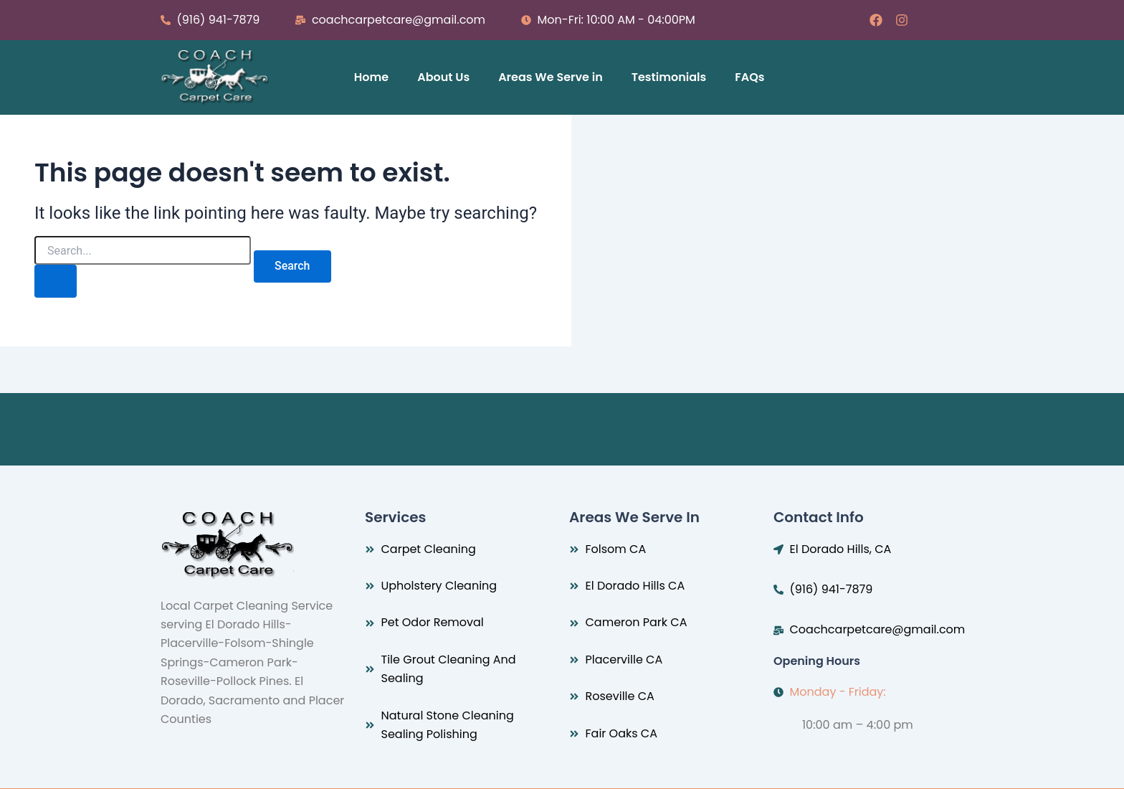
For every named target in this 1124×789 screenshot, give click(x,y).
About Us (443, 77)
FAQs (749, 77)
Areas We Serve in (550, 77)
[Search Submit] (55, 281)
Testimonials (669, 77)
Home (371, 77)
